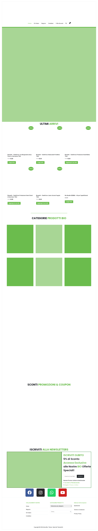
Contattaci (50, 23)
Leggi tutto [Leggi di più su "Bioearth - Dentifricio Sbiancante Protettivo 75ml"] (40, 162)
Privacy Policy (77, 513)
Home (29, 23)
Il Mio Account (59, 23)
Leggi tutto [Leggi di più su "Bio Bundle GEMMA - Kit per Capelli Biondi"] (69, 201)
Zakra (54, 527)
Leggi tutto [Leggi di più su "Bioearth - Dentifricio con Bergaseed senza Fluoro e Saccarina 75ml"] (12, 162)
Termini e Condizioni (79, 509)
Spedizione (77, 505)
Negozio (43, 23)
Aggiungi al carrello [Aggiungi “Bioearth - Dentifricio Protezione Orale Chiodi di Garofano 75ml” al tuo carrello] (14, 203)
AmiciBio (45, 527)
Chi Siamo (36, 23)
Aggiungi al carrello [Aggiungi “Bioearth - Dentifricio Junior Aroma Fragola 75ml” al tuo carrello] (42, 203)
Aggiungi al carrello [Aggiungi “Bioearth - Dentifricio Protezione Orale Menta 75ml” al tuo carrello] (71, 162)
